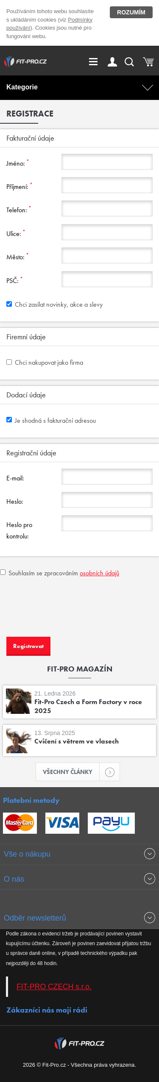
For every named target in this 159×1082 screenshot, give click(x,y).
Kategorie (22, 87)
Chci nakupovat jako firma (44, 362)
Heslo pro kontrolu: (19, 530)
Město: (17, 256)
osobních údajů (99, 573)
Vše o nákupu (27, 854)
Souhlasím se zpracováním (59, 573)
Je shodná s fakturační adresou (51, 420)
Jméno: (17, 163)
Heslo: (14, 501)
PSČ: (14, 280)
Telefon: (18, 209)
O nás (14, 879)
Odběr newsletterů (35, 918)
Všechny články (71, 772)
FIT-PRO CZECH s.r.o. (54, 986)
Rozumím (131, 12)
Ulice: (15, 233)
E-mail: (15, 478)
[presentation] (64, 605)
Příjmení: (19, 186)
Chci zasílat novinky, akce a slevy (54, 304)
